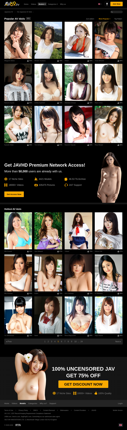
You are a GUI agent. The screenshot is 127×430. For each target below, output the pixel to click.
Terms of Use (8, 410)
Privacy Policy (23, 410)
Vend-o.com (16, 416)
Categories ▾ (53, 4)
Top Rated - (118, 19)
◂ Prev (9, 341)
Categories (32, 403)
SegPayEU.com (26, 416)
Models (23, 403)
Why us (63, 4)
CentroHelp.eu (37, 416)
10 (75, 341)
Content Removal (49, 410)
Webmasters (64, 410)
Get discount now (83, 384)
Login (120, 403)
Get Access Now (14, 194)
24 (81, 341)
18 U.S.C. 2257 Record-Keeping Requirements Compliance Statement (27, 413)
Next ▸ (118, 341)
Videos (33, 4)
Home (26, 4)
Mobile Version (117, 410)
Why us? (43, 403)
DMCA (35, 410)
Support (52, 403)
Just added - (90, 19)
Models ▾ (42, 4)
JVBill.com (7, 416)
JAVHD (93, 410)
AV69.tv (11, 4)
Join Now (116, 4)
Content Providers (80, 410)
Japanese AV (8, 12)
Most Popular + (104, 19)
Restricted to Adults (18, 425)
